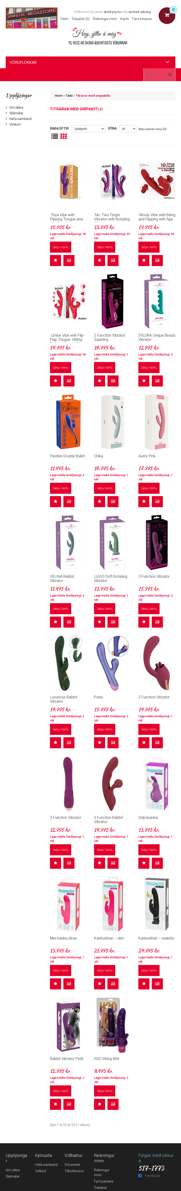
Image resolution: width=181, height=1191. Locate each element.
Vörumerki (72, 1165)
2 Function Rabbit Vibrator (108, 819)
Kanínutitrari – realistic (156, 938)
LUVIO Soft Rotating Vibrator (110, 578)
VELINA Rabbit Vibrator (62, 578)
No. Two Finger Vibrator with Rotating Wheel (112, 219)
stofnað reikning (139, 12)
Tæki (69, 95)
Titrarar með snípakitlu (93, 95)
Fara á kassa (142, 19)
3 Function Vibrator (154, 576)
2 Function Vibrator (154, 697)
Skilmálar (14, 113)
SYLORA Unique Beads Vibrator (156, 337)
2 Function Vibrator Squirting (109, 337)
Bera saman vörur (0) (153, 129)
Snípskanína (148, 817)
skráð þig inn (112, 12)
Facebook (149, 1176)
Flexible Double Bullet (67, 456)
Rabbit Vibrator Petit (66, 1058)
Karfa (124, 19)
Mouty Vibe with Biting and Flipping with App (156, 217)
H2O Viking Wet (106, 1058)
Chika (98, 456)
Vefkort (13, 124)
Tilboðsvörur (74, 1171)
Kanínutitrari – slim (109, 938)
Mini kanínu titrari (63, 938)
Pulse (98, 697)
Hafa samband (19, 119)
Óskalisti (100, 1188)
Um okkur (15, 107)
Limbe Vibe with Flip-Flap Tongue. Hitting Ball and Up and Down (68, 339)
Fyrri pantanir (104, 1181)
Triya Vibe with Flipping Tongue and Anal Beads (66, 219)
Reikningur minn (105, 19)
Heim (64, 19)
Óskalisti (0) (81, 19)
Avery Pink (147, 456)
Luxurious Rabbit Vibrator (63, 699)
